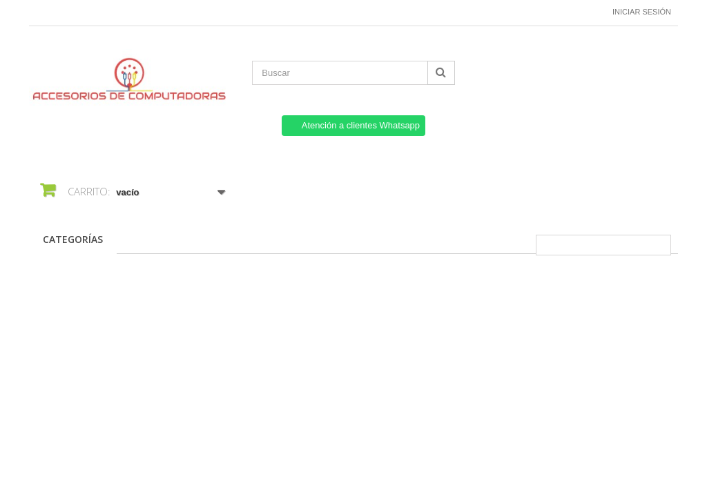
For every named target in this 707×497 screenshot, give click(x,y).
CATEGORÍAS (73, 239)
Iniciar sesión (641, 12)
